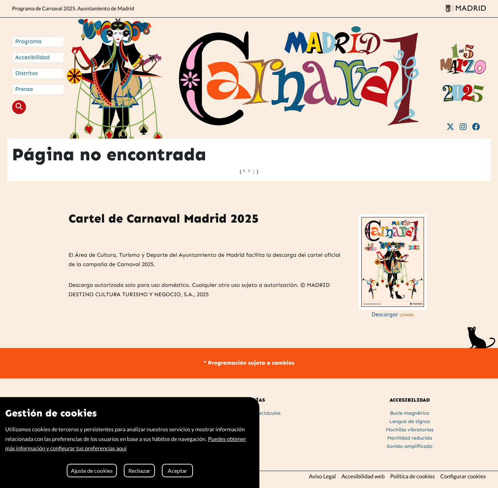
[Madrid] (465, 8)
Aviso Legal (322, 476)
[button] (19, 107)
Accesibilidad (32, 57)
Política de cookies (412, 476)
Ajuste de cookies (92, 470)
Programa (28, 41)
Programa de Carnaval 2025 (73, 8)
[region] (129, 442)
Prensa (24, 89)
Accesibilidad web (363, 476)
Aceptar (177, 470)
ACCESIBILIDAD (409, 400)
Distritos (26, 73)
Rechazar (139, 470)
